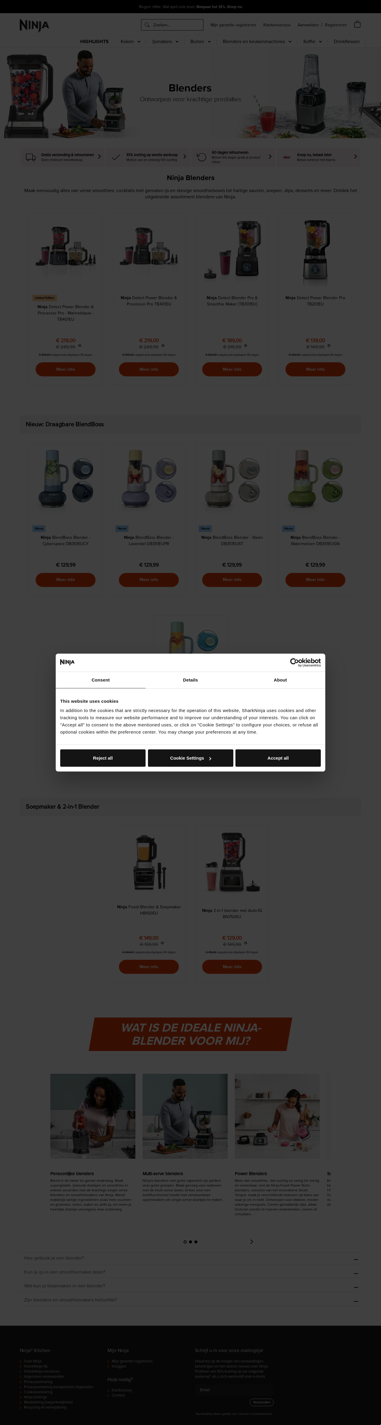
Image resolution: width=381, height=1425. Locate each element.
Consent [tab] (101, 679)
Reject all (103, 758)
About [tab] (280, 679)
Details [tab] (190, 679)
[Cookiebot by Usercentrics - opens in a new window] (294, 662)
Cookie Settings (190, 758)
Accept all (278, 758)
